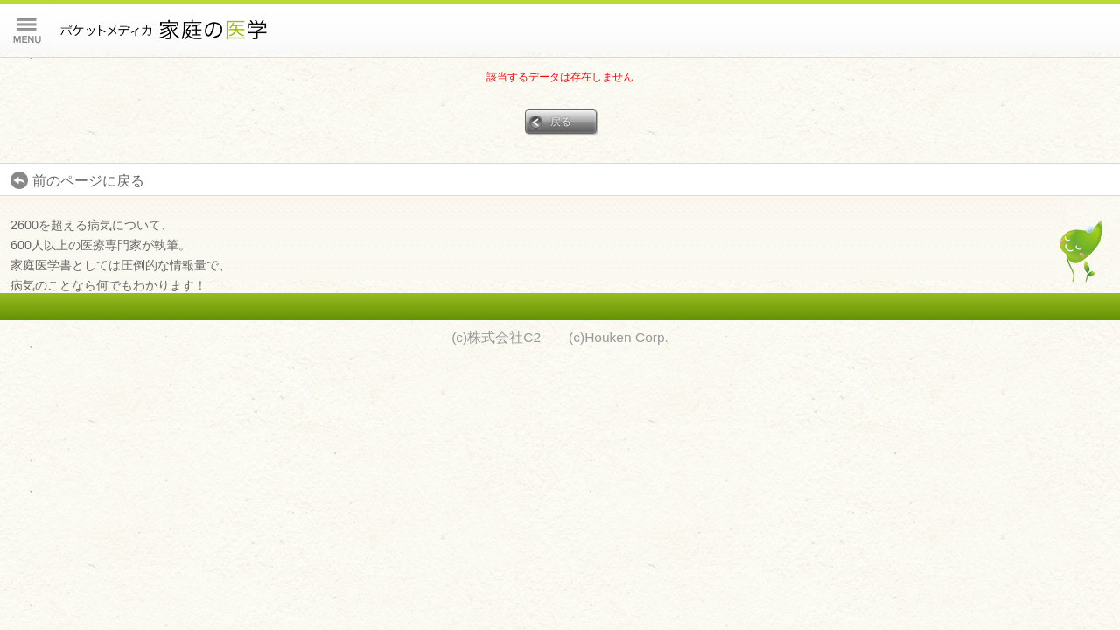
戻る (560, 121)
